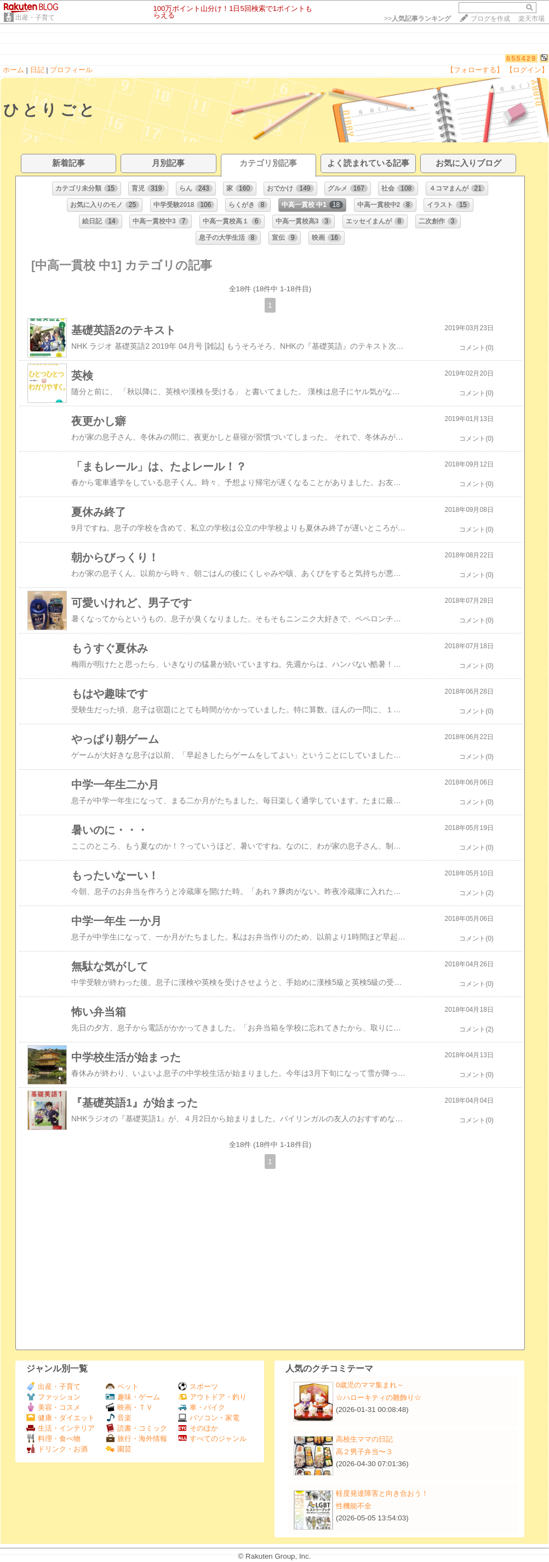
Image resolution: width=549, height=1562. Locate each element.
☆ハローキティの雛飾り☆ (378, 1397)
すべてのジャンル (212, 1438)
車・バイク (201, 1407)
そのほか (198, 1428)
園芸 (118, 1449)
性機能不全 (353, 1506)
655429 (521, 58)
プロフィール (71, 70)
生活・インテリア (60, 1428)
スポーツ (198, 1386)
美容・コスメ (53, 1407)
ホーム (13, 70)
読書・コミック (136, 1428)
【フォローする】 (475, 70)
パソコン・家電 (208, 1418)
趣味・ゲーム (133, 1397)
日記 (37, 70)
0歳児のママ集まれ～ (370, 1385)
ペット (122, 1386)
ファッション (53, 1397)
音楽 (118, 1418)
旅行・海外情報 (136, 1438)
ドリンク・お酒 (57, 1449)
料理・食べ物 (53, 1438)
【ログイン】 (527, 70)
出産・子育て (35, 17)
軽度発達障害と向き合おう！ (382, 1493)
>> (417, 18)
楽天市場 (531, 18)
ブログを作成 (490, 18)
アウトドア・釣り (212, 1397)
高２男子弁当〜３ (364, 1452)
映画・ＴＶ (129, 1407)
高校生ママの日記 (364, 1439)
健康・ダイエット (60, 1418)
